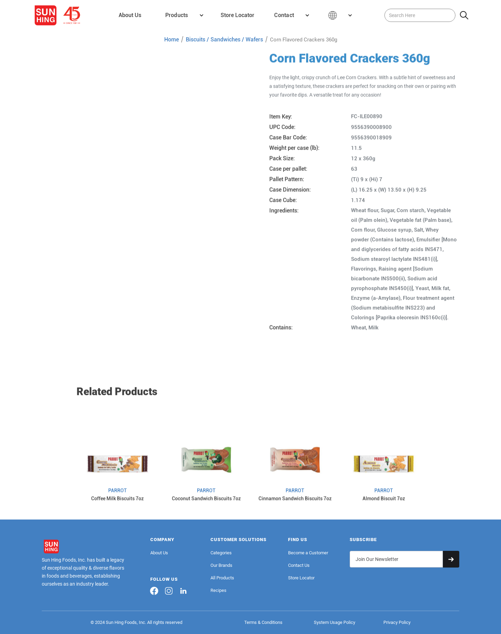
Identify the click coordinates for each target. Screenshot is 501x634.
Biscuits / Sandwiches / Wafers (224, 39)
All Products (222, 577)
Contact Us (299, 565)
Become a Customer (308, 552)
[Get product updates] (396, 559)
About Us (159, 552)
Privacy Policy (397, 622)
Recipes (218, 590)
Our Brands (221, 565)
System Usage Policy (334, 622)
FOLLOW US (164, 579)
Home (171, 39)
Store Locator (301, 577)
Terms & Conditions (263, 622)
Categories (221, 552)
